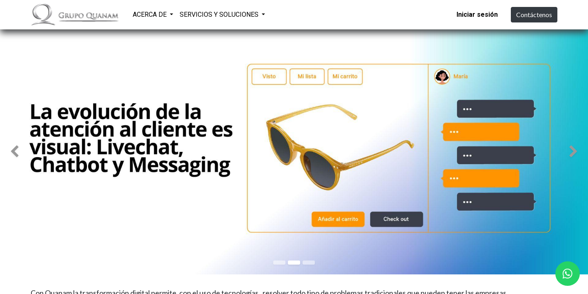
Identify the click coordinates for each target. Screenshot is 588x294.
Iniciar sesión (477, 14)
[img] (23, 151)
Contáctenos (534, 14)
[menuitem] (278, 13)
